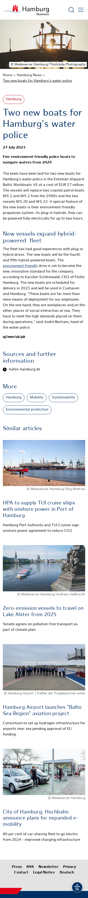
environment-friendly (20, 266)
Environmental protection (27, 410)
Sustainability (63, 397)
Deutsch (67, 872)
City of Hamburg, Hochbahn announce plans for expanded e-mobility (40, 818)
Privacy (69, 867)
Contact (21, 872)
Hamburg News (29, 75)
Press (17, 867)
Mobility (36, 397)
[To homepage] (26, 9)
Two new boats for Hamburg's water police (37, 80)
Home (7, 75)
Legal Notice (44, 872)
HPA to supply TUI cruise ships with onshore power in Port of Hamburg (39, 509)
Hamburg (13, 99)
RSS (30, 867)
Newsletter (48, 867)
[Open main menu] (80, 9)
